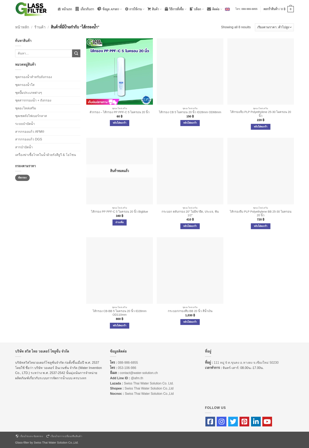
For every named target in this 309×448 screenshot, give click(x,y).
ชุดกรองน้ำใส (25, 85)
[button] (279, 9)
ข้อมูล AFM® (109, 9)
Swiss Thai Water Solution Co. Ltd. (148, 383)
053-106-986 (127, 368)
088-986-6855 (250, 9)
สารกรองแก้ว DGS (28, 139)
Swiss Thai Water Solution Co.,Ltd (149, 388)
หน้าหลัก (22, 27)
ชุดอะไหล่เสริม (25, 108)
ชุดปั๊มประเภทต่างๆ (28, 92)
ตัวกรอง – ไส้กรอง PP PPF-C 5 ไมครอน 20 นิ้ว (119, 112)
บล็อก (196, 9)
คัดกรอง (22, 177)
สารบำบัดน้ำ (24, 147)
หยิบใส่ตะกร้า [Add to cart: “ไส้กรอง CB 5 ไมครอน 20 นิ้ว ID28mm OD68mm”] (190, 123)
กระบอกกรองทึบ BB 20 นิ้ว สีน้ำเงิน (190, 311)
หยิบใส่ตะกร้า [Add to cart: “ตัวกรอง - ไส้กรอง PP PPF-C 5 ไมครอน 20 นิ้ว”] (119, 123)
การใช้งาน (135, 9)
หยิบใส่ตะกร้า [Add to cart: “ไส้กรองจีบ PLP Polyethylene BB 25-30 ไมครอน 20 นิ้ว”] (260, 226)
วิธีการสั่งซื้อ (175, 9)
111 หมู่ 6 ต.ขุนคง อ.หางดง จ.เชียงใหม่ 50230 (246, 362)
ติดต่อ (214, 9)
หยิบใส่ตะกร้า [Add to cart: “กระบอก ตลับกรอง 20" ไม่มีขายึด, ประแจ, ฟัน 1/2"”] (190, 226)
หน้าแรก (64, 9)
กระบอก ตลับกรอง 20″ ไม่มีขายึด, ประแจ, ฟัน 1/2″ (190, 213)
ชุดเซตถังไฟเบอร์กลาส (31, 116)
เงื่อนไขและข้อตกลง (29, 436)
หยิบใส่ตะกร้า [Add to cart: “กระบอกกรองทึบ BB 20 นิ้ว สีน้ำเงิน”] (190, 322)
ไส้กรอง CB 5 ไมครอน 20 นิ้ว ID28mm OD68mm (190, 112)
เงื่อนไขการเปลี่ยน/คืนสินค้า (64, 436)
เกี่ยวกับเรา (84, 9)
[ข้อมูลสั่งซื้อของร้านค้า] (274, 27)
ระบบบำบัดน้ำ (25, 123)
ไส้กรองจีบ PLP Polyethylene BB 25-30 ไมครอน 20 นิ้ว (260, 213)
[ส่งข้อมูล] (76, 53)
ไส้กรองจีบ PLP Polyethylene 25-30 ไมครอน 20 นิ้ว (260, 113)
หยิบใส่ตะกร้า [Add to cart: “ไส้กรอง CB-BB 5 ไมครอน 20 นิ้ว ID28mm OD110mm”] (119, 325)
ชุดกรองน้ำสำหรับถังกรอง (33, 77)
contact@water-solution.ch (139, 373)
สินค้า (154, 9)
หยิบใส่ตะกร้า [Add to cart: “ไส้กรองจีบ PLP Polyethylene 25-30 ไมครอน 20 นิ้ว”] (260, 126)
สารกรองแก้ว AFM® (29, 131)
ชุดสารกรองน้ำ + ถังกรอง (33, 100)
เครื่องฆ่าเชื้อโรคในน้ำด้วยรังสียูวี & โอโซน (45, 155)
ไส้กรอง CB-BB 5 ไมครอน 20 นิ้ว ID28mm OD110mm (119, 312)
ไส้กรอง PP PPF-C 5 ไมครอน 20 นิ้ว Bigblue (119, 211)
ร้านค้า (39, 27)
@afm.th (137, 378)
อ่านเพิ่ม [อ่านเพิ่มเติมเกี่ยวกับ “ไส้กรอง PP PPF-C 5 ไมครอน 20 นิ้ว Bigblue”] (120, 222)
